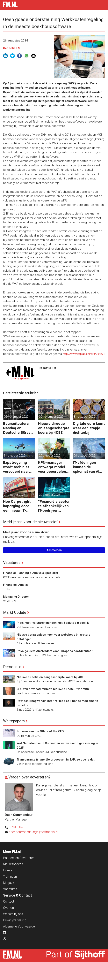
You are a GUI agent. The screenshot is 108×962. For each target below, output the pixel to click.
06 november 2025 (16, 416)
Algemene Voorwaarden (19, 926)
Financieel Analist (15, 585)
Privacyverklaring (14, 920)
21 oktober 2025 (14, 494)
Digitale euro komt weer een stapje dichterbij (89, 428)
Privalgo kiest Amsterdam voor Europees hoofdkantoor (55, 651)
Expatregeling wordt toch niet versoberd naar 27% (16, 467)
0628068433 (17, 827)
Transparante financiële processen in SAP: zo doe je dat (56, 759)
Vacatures (11, 562)
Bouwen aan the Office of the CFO (40, 731)
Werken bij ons (13, 914)
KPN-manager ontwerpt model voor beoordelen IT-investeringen (52, 467)
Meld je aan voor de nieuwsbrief (30, 521)
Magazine (9, 883)
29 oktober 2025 (49, 455)
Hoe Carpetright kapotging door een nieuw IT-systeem (17, 506)
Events (7, 870)
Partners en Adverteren (18, 858)
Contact (8, 901)
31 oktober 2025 (84, 416)
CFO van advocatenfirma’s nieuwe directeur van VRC (53, 689)
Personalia (12, 666)
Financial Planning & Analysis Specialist (30, 573)
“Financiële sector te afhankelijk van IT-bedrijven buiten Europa (54, 506)
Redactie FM (11, 48)
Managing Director (16, 596)
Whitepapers (14, 721)
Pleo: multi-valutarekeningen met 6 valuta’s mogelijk (53, 623)
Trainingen (10, 876)
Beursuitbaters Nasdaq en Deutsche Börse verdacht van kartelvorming (17, 428)
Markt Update (14, 612)
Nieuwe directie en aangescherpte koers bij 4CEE (53, 428)
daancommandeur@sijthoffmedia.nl (33, 832)
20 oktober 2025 (49, 494)
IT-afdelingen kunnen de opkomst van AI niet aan (86, 467)
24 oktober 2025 (84, 455)
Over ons (9, 908)
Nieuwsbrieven (13, 864)
